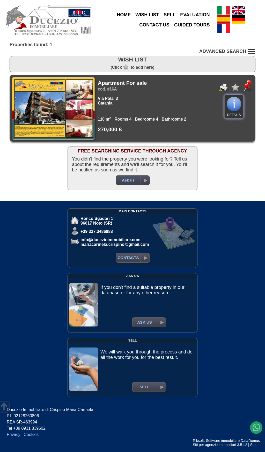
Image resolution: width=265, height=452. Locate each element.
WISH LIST (147, 14)
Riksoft (198, 441)
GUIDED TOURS (192, 24)
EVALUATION (195, 14)
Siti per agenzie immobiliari (214, 445)
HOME (124, 14)
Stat (253, 445)
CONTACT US (154, 24)
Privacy (13, 434)
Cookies (31, 434)
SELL (169, 14)
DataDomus (250, 441)
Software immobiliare (223, 441)
